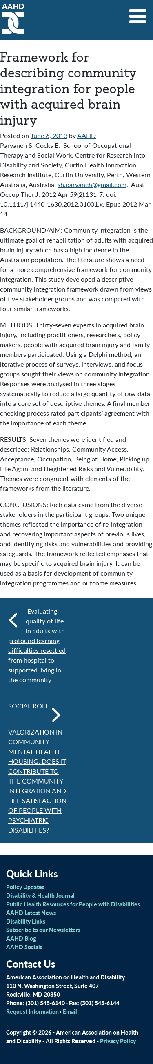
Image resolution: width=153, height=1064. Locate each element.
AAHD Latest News (31, 912)
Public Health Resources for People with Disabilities (73, 904)
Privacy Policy (118, 1041)
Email (70, 1011)
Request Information (32, 1011)
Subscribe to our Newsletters (43, 930)
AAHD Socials (24, 947)
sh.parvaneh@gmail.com (92, 184)
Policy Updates (25, 887)
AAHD (86, 135)
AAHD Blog (21, 938)
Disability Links (25, 921)
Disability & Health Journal (40, 895)
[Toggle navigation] (138, 13)
